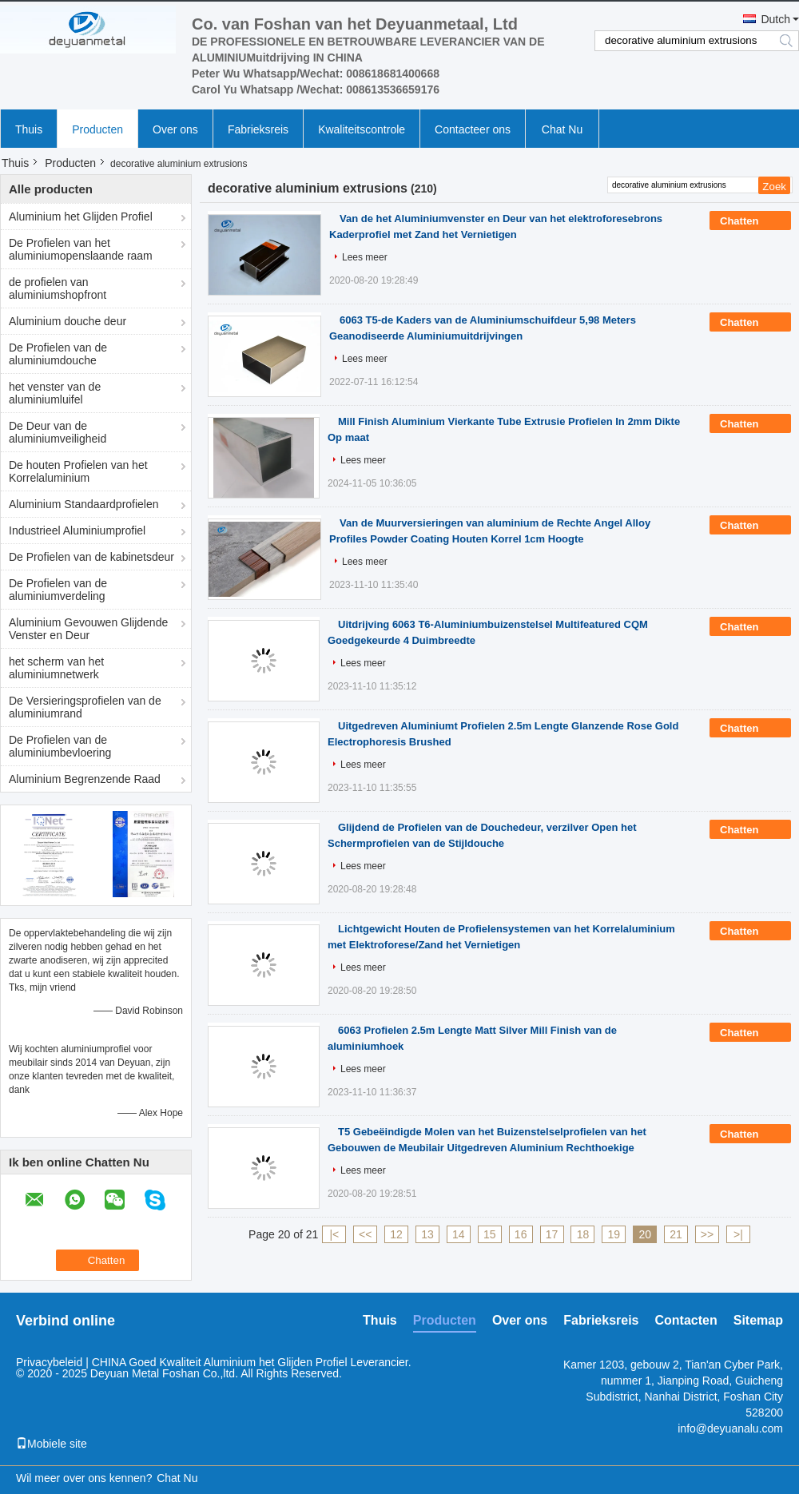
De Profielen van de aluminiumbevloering (60, 746)
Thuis (28, 129)
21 (676, 1234)
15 (489, 1234)
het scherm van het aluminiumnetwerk (56, 668)
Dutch (775, 19)
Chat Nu (562, 129)
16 (521, 1234)
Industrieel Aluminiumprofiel (77, 530)
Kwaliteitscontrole (361, 129)
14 (458, 1234)
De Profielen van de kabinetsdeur (91, 556)
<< (365, 1234)
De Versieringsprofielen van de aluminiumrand (85, 707)
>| (738, 1234)
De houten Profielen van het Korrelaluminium (78, 471)
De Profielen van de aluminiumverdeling (58, 589)
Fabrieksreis (258, 129)
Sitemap (758, 1320)
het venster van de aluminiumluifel (55, 393)
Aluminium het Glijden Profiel (81, 216)
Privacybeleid (49, 1362)
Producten (97, 129)
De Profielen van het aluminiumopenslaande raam (81, 249)
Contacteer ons (473, 129)
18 (583, 1234)
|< (334, 1234)
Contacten (686, 1320)
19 (614, 1234)
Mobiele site (51, 1443)
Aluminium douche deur (67, 321)
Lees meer (365, 257)
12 (396, 1234)
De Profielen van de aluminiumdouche (58, 354)
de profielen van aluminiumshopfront (57, 288)
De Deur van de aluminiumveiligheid (57, 432)
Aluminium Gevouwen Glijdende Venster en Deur (88, 629)
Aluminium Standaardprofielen (84, 504)
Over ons (175, 129)
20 (644, 1234)
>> (707, 1234)
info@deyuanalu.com (730, 1428)
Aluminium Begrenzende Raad (85, 779)
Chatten (750, 221)
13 (427, 1234)
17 (552, 1234)
